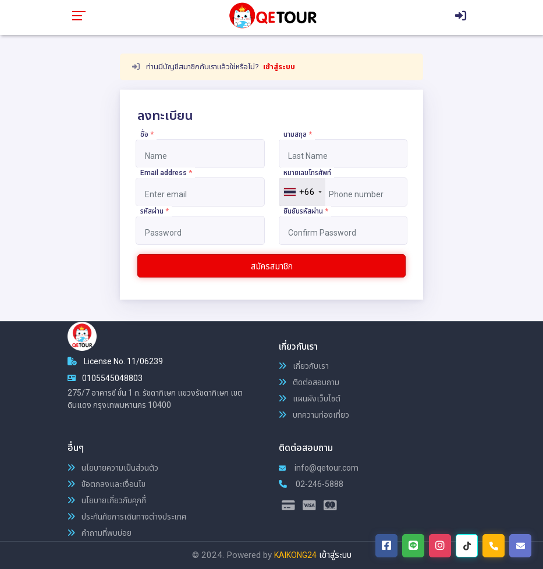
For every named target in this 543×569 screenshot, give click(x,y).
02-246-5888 (311, 484)
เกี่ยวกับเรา (304, 366)
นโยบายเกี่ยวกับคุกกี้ (107, 500)
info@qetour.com (319, 467)
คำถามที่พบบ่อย (100, 533)
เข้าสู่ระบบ (279, 66)
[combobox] (302, 192)
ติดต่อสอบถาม (309, 382)
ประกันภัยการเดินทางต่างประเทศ (127, 516)
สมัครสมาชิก (272, 266)
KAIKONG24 (295, 555)
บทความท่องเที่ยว (314, 414)
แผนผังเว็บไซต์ (309, 398)
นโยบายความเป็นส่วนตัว (113, 467)
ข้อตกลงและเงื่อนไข (106, 484)
